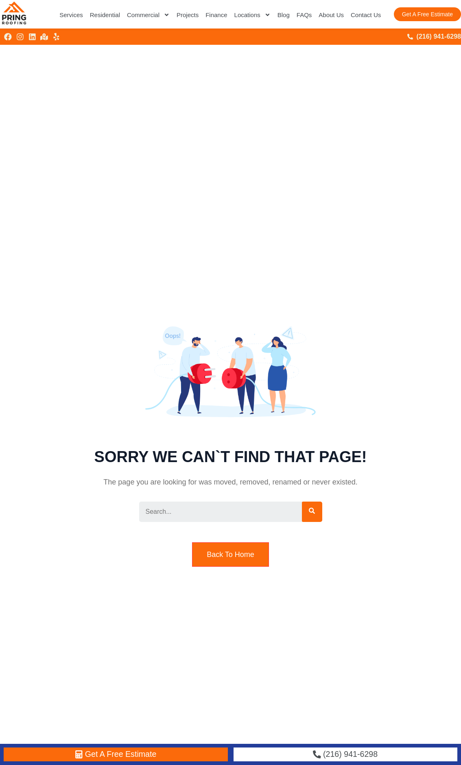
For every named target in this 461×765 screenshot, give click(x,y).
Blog (283, 14)
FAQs (304, 14)
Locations (252, 15)
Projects (188, 14)
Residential (105, 14)
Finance (216, 14)
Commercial (148, 15)
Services (71, 14)
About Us (331, 14)
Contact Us (366, 14)
